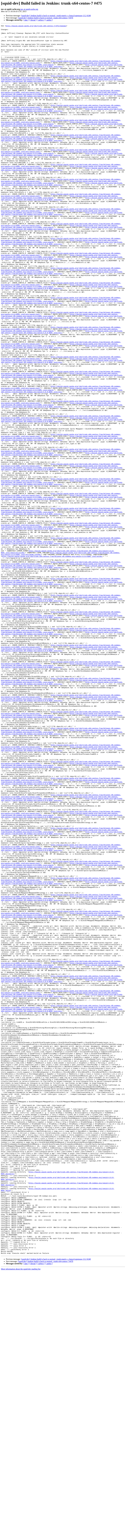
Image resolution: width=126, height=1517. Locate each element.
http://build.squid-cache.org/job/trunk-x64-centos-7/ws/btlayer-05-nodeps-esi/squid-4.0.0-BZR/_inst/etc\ (62, 74)
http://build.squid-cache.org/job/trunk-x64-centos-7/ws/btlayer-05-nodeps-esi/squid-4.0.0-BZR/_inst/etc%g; (52, 663)
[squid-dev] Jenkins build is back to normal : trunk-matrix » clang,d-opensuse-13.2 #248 (56, 16)
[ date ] (26, 20)
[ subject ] (41, 20)
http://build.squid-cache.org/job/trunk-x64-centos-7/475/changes (36, 26)
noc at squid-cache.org (29, 9)
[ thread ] (33, 20)
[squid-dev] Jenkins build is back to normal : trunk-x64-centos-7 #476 (45, 18)
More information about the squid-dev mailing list (20, 1515)
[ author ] (49, 20)
